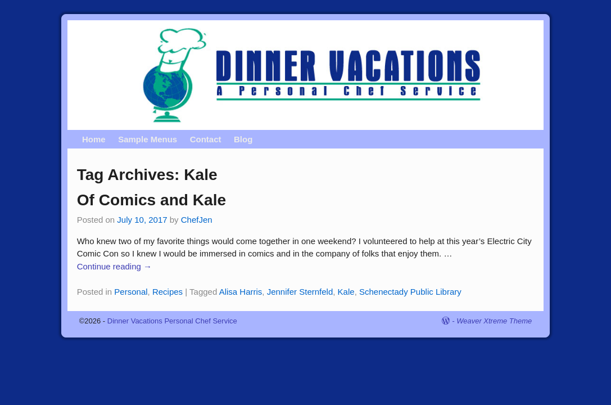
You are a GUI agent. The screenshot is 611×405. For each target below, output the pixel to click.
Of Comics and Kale (152, 200)
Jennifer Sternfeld (300, 291)
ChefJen (196, 219)
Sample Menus (147, 139)
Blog (243, 139)
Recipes (167, 291)
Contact (205, 139)
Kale (346, 291)
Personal (130, 291)
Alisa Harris (240, 291)
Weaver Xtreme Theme (494, 321)
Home (94, 139)
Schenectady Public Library (410, 291)
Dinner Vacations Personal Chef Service (172, 321)
